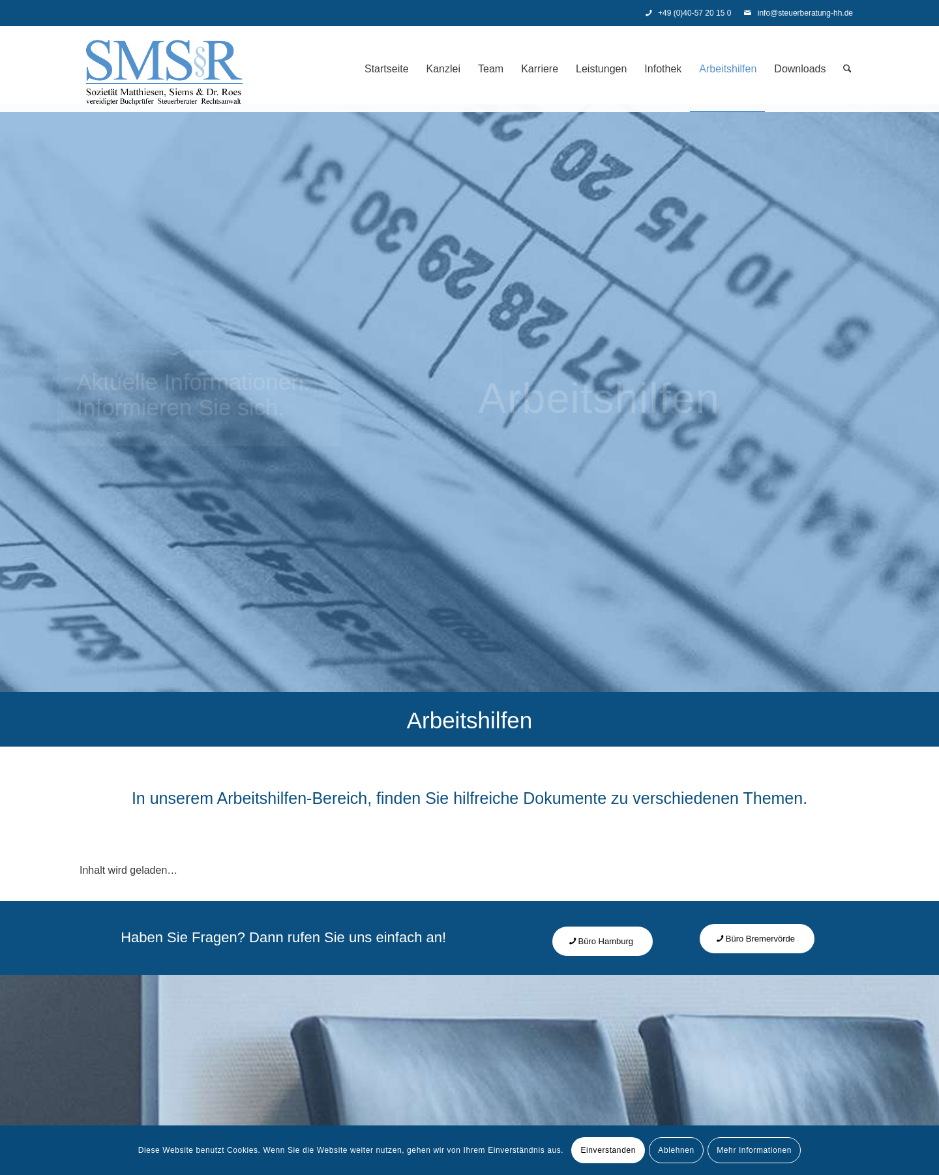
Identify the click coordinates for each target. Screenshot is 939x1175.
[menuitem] (386, 69)
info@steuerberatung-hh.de (798, 13)
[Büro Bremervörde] (757, 938)
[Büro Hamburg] (602, 941)
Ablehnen (676, 1150)
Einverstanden (608, 1150)
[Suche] (847, 69)
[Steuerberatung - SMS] (165, 69)
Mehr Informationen (754, 1150)
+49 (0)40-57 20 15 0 (689, 13)
